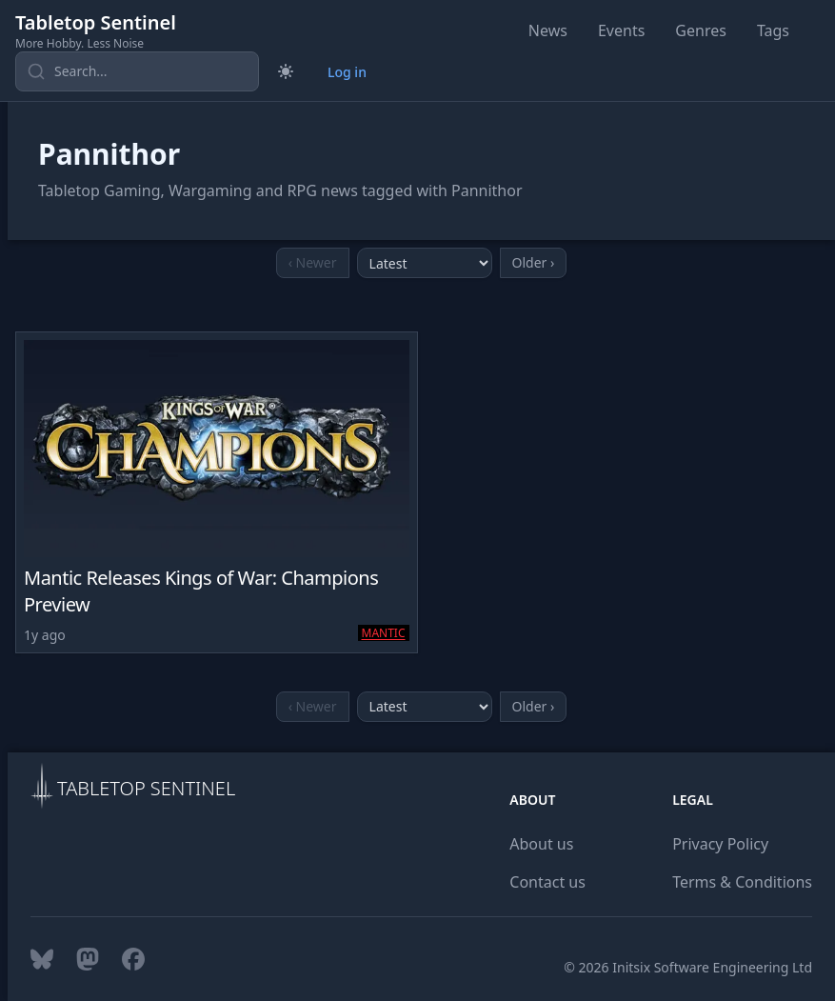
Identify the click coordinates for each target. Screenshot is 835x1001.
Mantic (384, 633)
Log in (347, 72)
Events (621, 30)
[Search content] (137, 71)
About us (541, 843)
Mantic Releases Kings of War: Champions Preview (201, 591)
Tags (773, 30)
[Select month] (424, 263)
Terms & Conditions (742, 881)
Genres (700, 30)
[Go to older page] (533, 263)
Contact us (547, 881)
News (547, 30)
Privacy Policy (720, 843)
